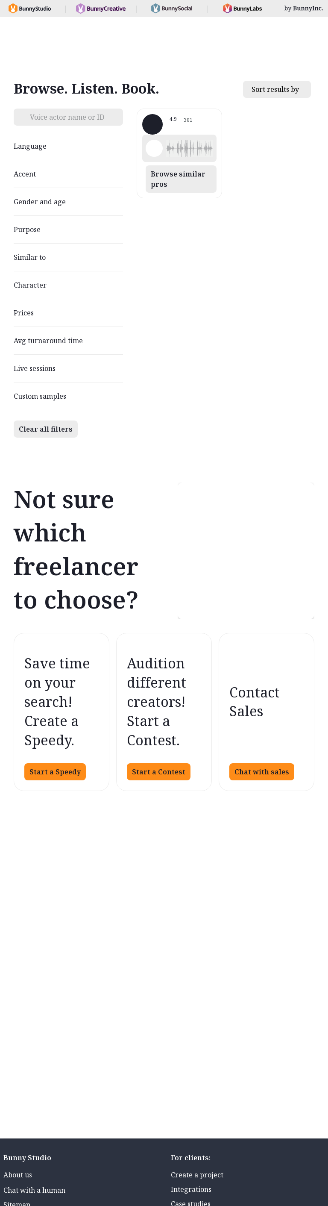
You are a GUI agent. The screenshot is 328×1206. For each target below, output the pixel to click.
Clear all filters (46, 429)
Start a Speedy (55, 772)
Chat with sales (261, 772)
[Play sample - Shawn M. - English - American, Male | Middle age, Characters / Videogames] (154, 148)
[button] (189, 148)
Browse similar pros (178, 179)
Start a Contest (158, 772)
